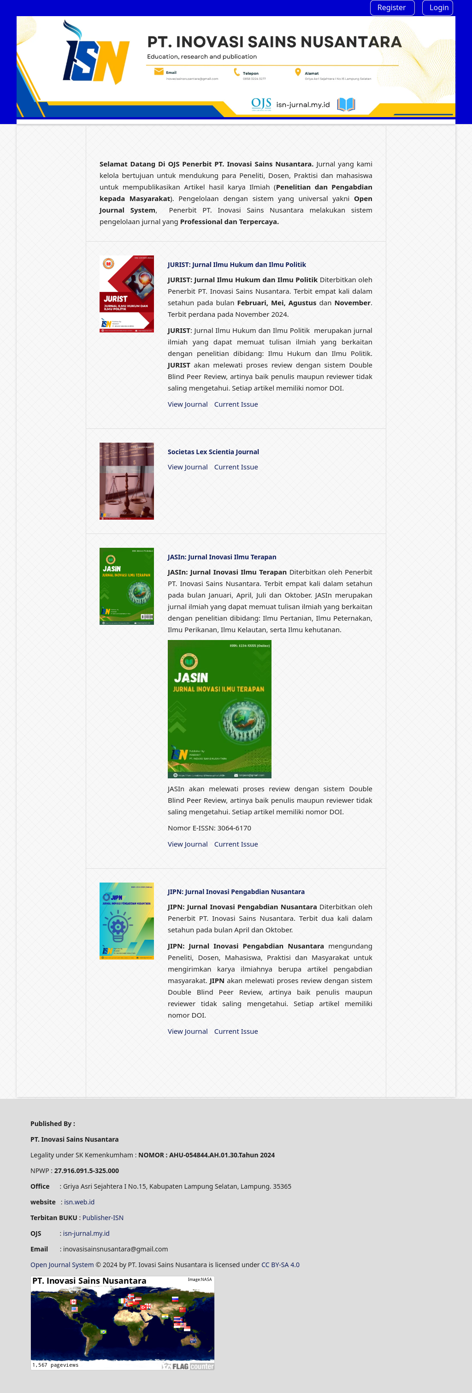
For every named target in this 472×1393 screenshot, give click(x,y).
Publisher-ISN (103, 1217)
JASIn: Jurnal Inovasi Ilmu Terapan (222, 556)
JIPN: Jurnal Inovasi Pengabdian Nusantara (236, 891)
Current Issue (236, 404)
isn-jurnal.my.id (86, 1233)
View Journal (188, 404)
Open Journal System (62, 1264)
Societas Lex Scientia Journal (213, 451)
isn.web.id (79, 1201)
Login (439, 7)
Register (392, 7)
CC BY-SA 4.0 (281, 1264)
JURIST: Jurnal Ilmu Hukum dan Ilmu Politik (237, 264)
